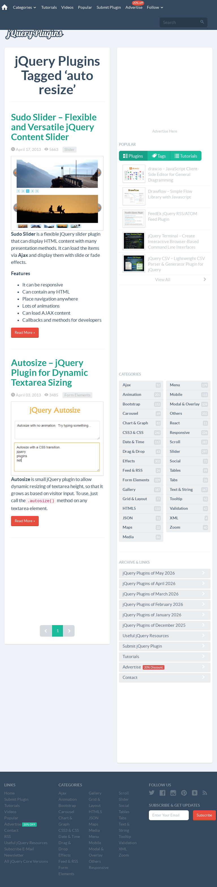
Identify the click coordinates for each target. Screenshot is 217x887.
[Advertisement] (57, 579)
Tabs (189, 480)
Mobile (189, 394)
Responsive (189, 432)
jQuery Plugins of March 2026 (165, 593)
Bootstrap (142, 404)
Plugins (133, 155)
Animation (142, 394)
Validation (189, 508)
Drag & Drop (142, 451)
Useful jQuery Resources (165, 635)
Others (189, 413)
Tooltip (189, 499)
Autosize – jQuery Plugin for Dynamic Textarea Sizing (49, 372)
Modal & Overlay (189, 404)
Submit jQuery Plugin (165, 645)
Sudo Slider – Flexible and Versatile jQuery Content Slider (54, 127)
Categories (25, 7)
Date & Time (142, 442)
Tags (159, 155)
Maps (142, 527)
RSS (7, 836)
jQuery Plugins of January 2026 (165, 614)
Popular (85, 7)
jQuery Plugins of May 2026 (165, 572)
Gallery (142, 489)
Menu (189, 385)
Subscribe (204, 815)
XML (189, 518)
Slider (69, 149)
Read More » (25, 332)
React (189, 423)
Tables (189, 470)
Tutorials (49, 7)
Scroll (189, 442)
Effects (142, 461)
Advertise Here (164, 131)
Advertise (134, 5)
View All (181, 279)
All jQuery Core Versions (26, 861)
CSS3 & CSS (142, 432)
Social (189, 461)
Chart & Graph (142, 423)
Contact (165, 677)
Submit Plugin (109, 7)
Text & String (189, 489)
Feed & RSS (142, 470)
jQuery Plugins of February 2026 (165, 604)
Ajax (142, 385)
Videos (67, 7)
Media (142, 537)
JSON (142, 518)
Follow (155, 7)
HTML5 (142, 508)
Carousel (142, 413)
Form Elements (77, 395)
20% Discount (153, 667)
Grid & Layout (142, 499)
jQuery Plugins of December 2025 (165, 625)
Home (9, 793)
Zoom (189, 527)
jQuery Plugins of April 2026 (165, 583)
